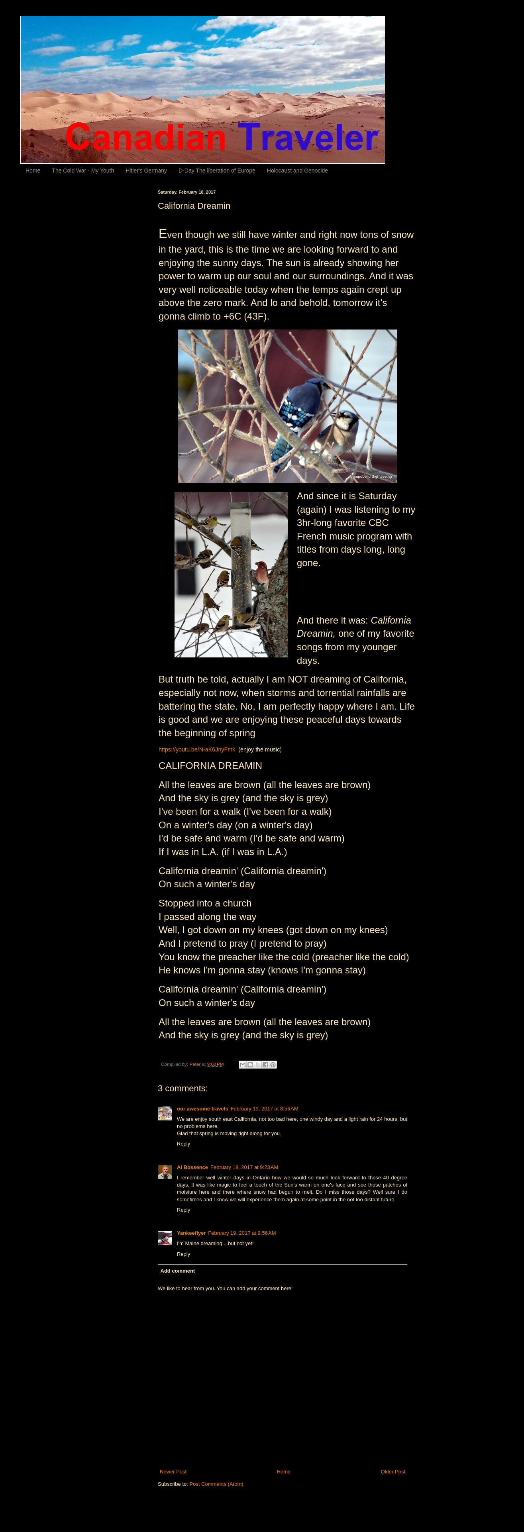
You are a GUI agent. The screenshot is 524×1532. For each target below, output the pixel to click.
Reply (183, 1144)
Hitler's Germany (146, 170)
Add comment (178, 1271)
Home (33, 170)
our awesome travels (202, 1109)
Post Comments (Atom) (216, 1484)
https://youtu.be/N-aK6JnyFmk (197, 749)
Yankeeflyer (191, 1233)
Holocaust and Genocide (297, 170)
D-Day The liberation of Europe (217, 170)
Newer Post (173, 1472)
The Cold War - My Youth (83, 170)
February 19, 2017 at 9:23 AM (244, 1167)
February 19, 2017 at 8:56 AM (264, 1109)
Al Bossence (192, 1167)
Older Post (393, 1472)
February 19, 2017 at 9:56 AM (242, 1233)
